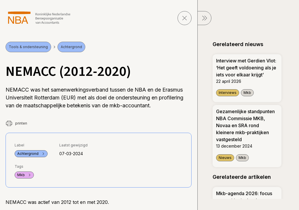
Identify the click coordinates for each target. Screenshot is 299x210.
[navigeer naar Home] (39, 17)
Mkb (24, 175)
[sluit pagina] (185, 18)
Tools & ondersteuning (28, 47)
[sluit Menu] (204, 18)
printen (16, 123)
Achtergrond (71, 47)
